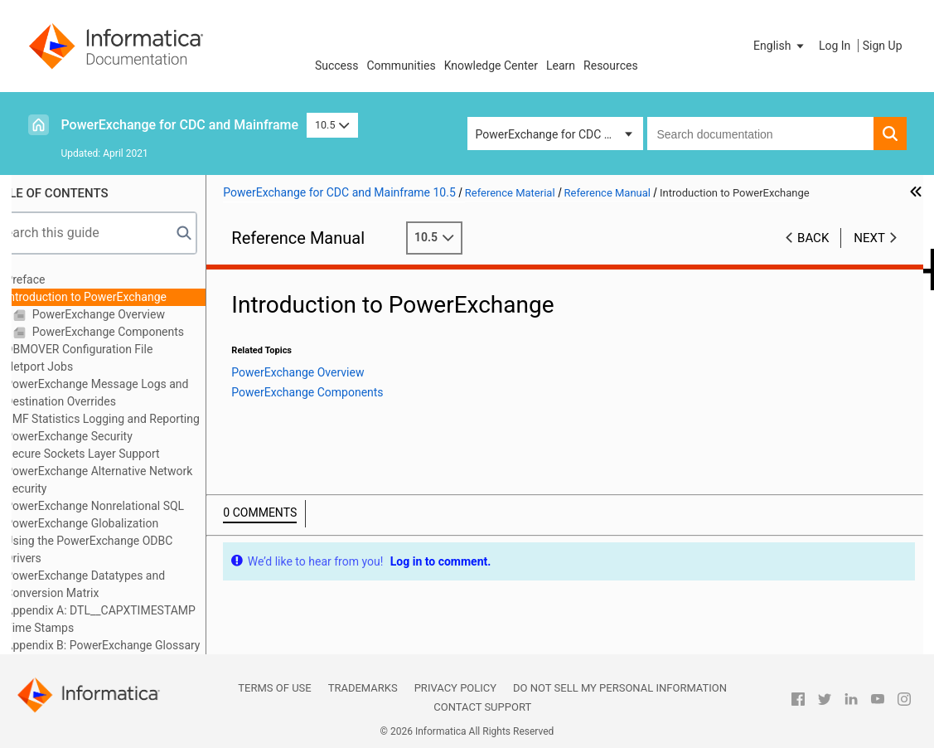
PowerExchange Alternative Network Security (132, 479)
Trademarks (363, 688)
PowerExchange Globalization (115, 523)
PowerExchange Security (102, 436)
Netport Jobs (73, 366)
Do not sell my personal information (620, 688)
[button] (780, 45)
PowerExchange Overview (131, 314)
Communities (401, 65)
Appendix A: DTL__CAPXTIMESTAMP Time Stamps (134, 619)
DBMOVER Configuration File (112, 349)
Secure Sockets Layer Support (116, 453)
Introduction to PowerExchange (120, 297)
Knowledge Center (491, 65)
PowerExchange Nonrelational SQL (128, 505)
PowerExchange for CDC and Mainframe (180, 125)
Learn (560, 65)
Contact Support (482, 707)
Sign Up (883, 45)
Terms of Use (274, 688)
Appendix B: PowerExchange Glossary (136, 645)
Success (337, 65)
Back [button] (813, 238)
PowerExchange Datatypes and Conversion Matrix (119, 584)
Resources (610, 65)
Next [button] (869, 238)
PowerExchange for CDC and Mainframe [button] (559, 134)
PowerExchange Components (140, 331)
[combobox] (760, 133)
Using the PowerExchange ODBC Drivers (122, 549)
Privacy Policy (455, 688)
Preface (59, 279)
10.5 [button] (332, 125)
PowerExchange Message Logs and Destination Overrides (130, 392)
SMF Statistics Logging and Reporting (136, 418)
